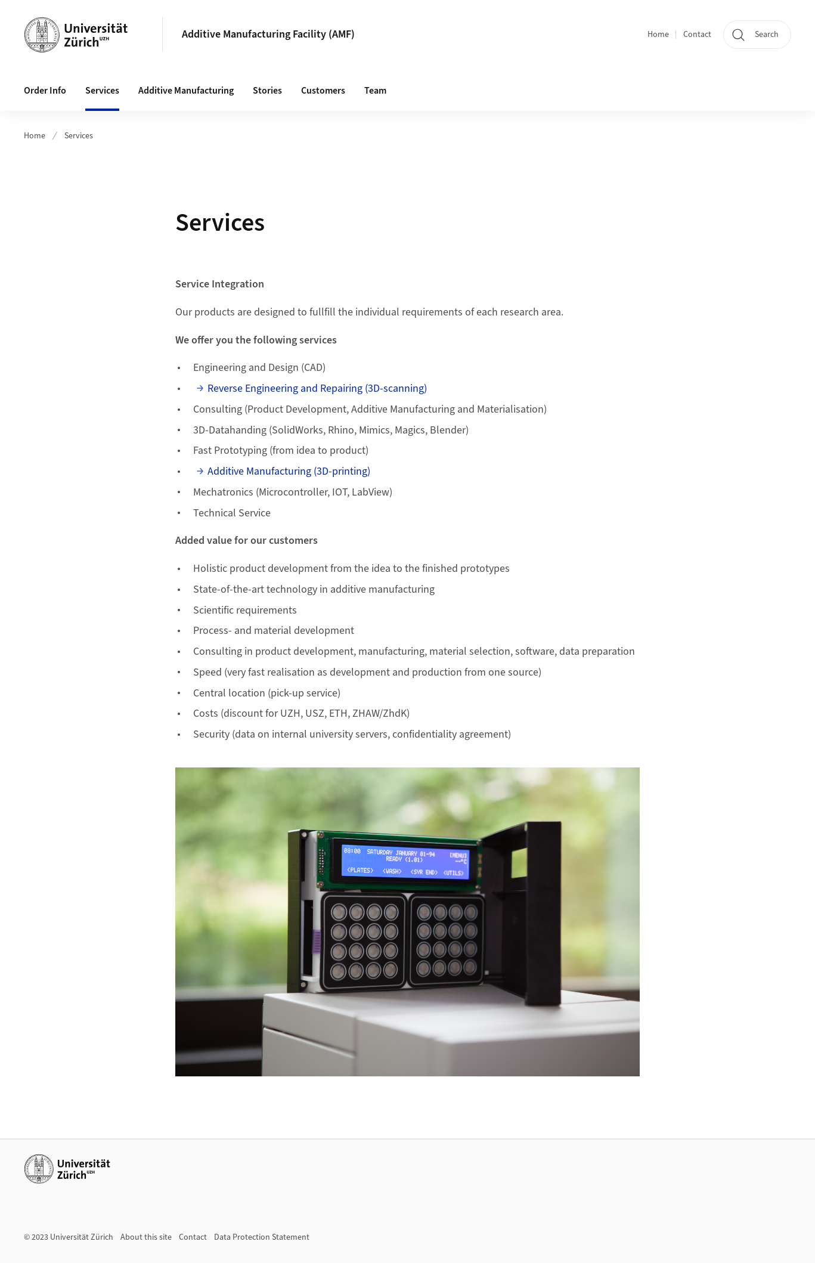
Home (658, 35)
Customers (323, 90)
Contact (697, 35)
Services (102, 90)
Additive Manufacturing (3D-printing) (288, 471)
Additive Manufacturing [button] (186, 90)
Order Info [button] (45, 90)
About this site (146, 1237)
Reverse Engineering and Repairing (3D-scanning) (317, 388)
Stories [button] (267, 90)
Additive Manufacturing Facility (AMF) (268, 34)
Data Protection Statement (261, 1237)
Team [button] (375, 90)
